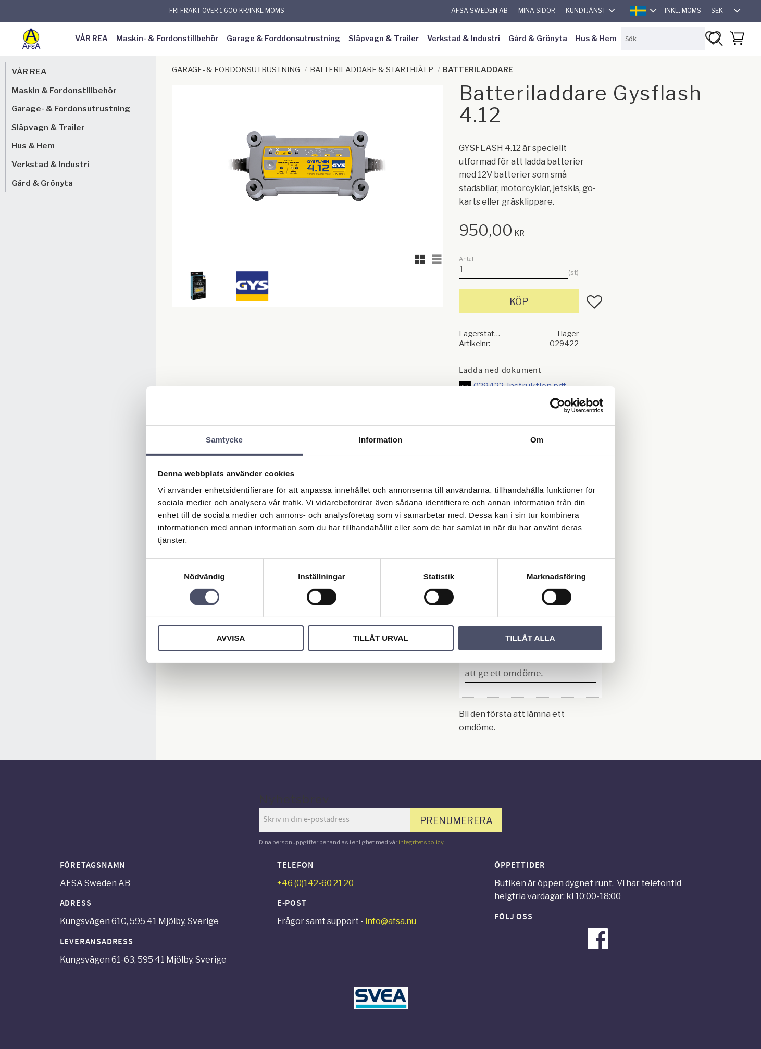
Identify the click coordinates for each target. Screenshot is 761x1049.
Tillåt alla (530, 638)
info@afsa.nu (390, 921)
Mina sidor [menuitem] (536, 11)
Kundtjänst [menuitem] (586, 11)
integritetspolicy (420, 842)
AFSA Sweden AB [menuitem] (479, 11)
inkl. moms (683, 11)
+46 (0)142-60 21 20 (315, 883)
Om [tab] (536, 439)
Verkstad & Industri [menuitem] (463, 38)
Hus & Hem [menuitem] (596, 38)
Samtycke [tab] (224, 439)
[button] (713, 38)
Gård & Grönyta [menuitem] (537, 38)
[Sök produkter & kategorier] (663, 38)
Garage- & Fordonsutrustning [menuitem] (70, 108)
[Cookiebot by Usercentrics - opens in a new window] (557, 405)
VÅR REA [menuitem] (91, 38)
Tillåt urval (380, 638)
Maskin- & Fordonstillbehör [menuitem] (167, 38)
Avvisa (231, 638)
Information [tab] (381, 439)
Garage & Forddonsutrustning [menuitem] (283, 38)
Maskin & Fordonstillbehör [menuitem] (64, 90)
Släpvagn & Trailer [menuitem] (383, 38)
